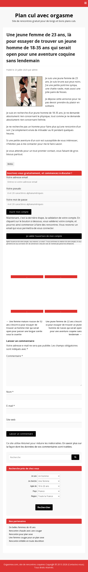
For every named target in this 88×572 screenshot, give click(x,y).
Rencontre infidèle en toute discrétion (26, 541)
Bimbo (10, 164)
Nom (10, 391)
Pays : (35, 491)
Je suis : (34, 476)
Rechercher (44, 507)
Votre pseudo (13, 188)
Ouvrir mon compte (18, 211)
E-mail (10, 405)
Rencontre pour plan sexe (21, 534)
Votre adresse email (17, 177)
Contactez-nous (75, 564)
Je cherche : (33, 481)
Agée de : (34, 486)
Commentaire (14, 356)
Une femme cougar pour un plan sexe (26, 537)
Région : (34, 496)
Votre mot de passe (16, 199)
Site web (10, 419)
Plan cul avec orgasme (44, 15)
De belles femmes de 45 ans (22, 527)
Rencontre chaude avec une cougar (25, 530)
